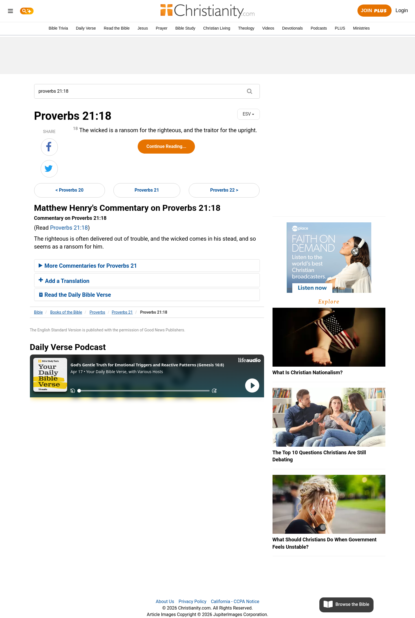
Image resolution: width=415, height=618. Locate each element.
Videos (268, 28)
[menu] (10, 12)
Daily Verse (86, 28)
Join (374, 10)
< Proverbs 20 (70, 190)
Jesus (143, 28)
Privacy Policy (193, 601)
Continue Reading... (166, 146)
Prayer (161, 28)
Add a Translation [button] (64, 281)
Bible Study (185, 28)
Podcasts (319, 28)
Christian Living (216, 28)
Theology (246, 28)
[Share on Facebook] (49, 147)
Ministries (361, 28)
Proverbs (97, 312)
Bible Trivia (58, 28)
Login (402, 10)
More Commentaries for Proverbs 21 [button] (88, 265)
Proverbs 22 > (224, 190)
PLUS (340, 28)
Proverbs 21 (147, 190)
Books (66, 312)
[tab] (147, 266)
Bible (38, 312)
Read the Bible (117, 28)
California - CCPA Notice (235, 601)
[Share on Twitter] (49, 169)
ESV (248, 114)
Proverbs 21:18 (69, 227)
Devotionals (292, 28)
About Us (165, 601)
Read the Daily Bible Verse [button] (75, 294)
